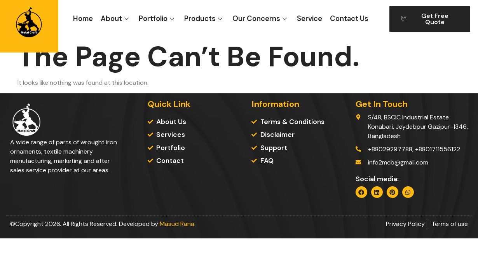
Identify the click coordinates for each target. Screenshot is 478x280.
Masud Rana (177, 224)
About (115, 18)
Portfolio (156, 18)
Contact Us (349, 18)
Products (203, 18)
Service (309, 18)
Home (83, 18)
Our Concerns (259, 18)
